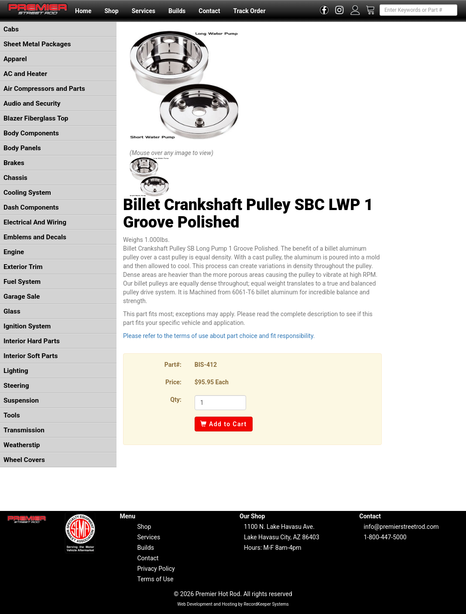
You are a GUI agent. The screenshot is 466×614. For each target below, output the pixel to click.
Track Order (249, 10)
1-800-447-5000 (385, 537)
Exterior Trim (23, 267)
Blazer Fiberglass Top (36, 118)
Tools (11, 415)
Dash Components (31, 207)
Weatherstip (21, 445)
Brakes (13, 163)
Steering (16, 386)
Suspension (21, 400)
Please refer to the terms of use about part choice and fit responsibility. (219, 335)
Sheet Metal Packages (37, 44)
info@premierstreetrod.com (401, 526)
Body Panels (22, 148)
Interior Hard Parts (31, 341)
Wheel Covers (24, 460)
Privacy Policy (156, 568)
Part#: (173, 364)
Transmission (24, 430)
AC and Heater (25, 74)
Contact (209, 10)
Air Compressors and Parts (44, 89)
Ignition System (27, 326)
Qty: (175, 399)
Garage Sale (21, 296)
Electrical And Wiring (34, 222)
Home (83, 10)
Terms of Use (155, 579)
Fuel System (22, 282)
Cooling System (27, 193)
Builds (176, 10)
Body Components (31, 133)
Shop (111, 10)
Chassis (15, 178)
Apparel (15, 59)
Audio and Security (32, 103)
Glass (12, 311)
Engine (13, 252)
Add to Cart (223, 424)
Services (143, 10)
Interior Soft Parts (30, 356)
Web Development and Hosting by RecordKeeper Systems (233, 604)
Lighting (15, 371)
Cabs (11, 29)
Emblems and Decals (34, 237)
